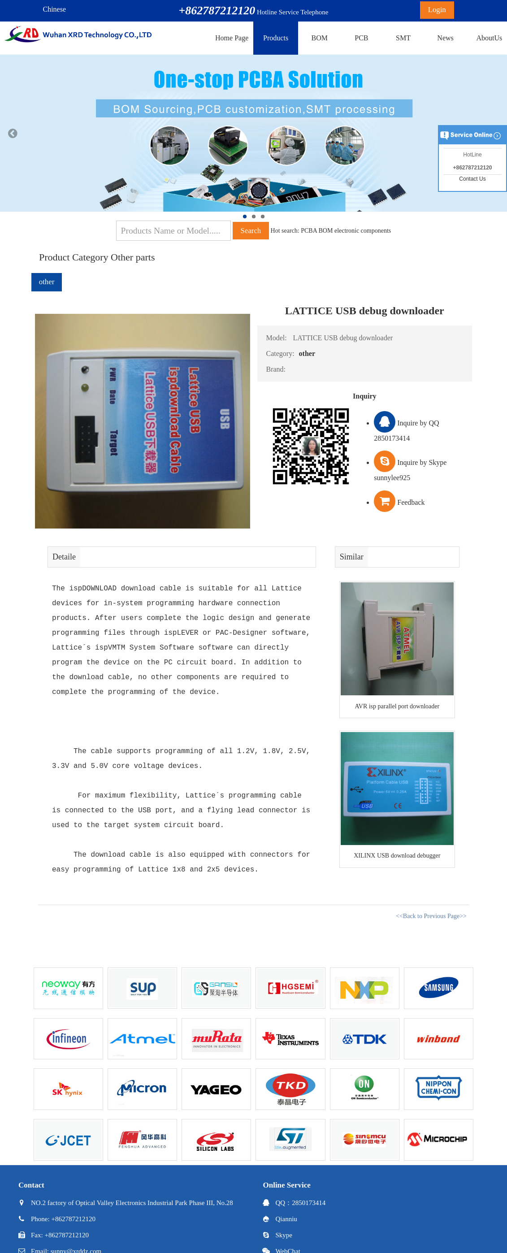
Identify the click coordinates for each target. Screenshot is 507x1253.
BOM (319, 38)
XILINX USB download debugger (397, 855)
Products (275, 38)
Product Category (73, 257)
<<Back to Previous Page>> (431, 916)
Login (437, 9)
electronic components (362, 230)
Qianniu (286, 1219)
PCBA (309, 230)
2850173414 (308, 1202)
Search (251, 230)
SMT (403, 38)
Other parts (133, 257)
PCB (361, 38)
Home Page (231, 38)
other (46, 281)
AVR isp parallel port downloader (397, 706)
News (445, 38)
